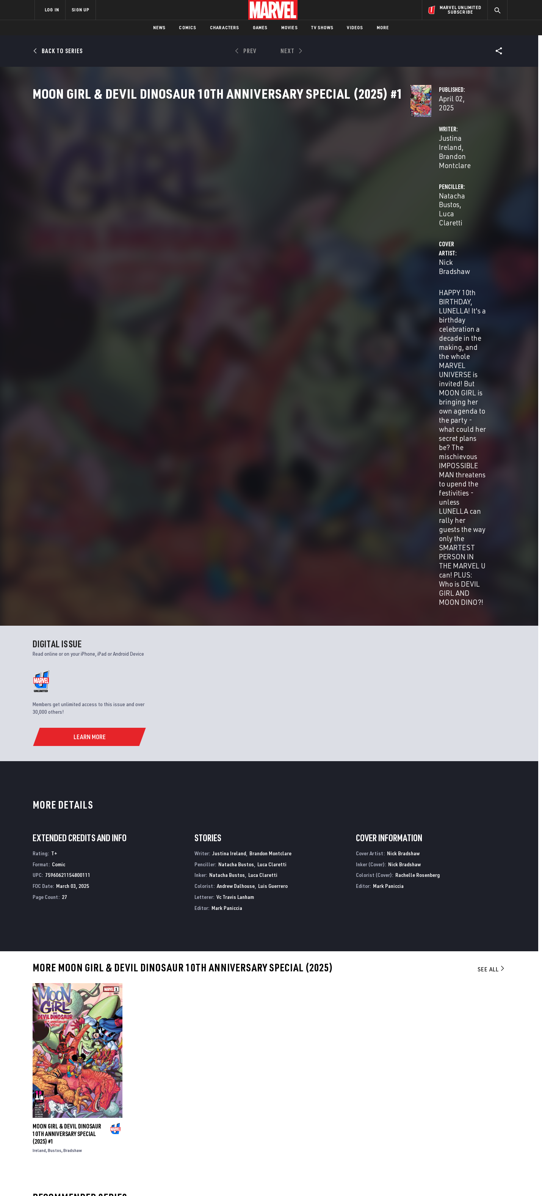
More (383, 27)
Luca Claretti (399, 179)
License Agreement (354, 1178)
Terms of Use (92, 1178)
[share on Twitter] (438, 1113)
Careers (106, 1117)
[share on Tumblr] (479, 1113)
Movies (289, 27)
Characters (224, 27)
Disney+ (178, 1106)
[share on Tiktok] (417, 1146)
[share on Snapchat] (438, 1130)
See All (492, 651)
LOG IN (52, 10)
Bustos (54, 833)
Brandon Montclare (255, 179)
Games (260, 27)
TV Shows (322, 27)
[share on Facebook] (417, 1114)
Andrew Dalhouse (236, 568)
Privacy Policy (127, 1178)
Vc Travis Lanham (235, 579)
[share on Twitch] (479, 1130)
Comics (187, 27)
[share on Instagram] (458, 1113)
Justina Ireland (197, 179)
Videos (355, 27)
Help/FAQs (108, 1106)
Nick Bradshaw (197, 209)
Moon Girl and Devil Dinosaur (309, 1017)
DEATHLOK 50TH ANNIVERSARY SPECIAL (77, 1017)
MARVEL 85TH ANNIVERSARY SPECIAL (193, 1017)
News (159, 27)
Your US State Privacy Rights (178, 1178)
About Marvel (114, 1095)
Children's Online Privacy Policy (295, 1178)
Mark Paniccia (226, 590)
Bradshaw (72, 833)
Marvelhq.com (186, 1117)
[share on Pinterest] (458, 1130)
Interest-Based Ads (401, 1178)
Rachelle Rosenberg (417, 557)
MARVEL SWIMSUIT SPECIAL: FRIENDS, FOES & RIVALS (440, 1021)
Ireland (39, 833)
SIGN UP (80, 10)
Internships (111, 1127)
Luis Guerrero (273, 568)
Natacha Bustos (352, 179)
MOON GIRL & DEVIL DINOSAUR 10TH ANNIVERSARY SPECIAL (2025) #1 (67, 816)
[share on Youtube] (417, 1130)
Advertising (183, 1095)
